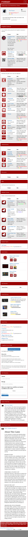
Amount (3, 376)
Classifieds (10, 163)
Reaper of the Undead (14, 256)
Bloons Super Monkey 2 (16, 304)
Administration (5, 144)
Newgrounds (10, 98)
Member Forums (5, 192)
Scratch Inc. (4, 328)
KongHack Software (6, 26)
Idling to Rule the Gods (6, 335)
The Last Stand (8, 405)
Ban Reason (4, 332)
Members (3, 522)
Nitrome (9, 114)
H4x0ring (4, 70)
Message (3, 381)
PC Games (10, 130)
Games (24, 522)
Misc (3, 181)
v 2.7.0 (16, 529)
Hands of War (14, 311)
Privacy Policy (3, 528)
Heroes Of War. (13, 271)
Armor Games (11, 103)
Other (9, 136)
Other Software (11, 52)
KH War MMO (11, 58)
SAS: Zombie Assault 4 (11, 428)
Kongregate (10, 78)
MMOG (9, 125)
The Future (12, 10)
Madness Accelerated (14, 263)
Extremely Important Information (10, 153)
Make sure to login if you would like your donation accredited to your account (12, 388)
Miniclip (9, 108)
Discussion (4, 172)
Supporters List (5, 393)
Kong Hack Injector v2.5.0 (14, 349)
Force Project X (11, 201)
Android (9, 93)
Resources (10, 120)
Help (9, 158)
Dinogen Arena (5, 338)
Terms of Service (10, 528)
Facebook (10, 88)
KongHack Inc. (10, 529)
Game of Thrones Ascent (16, 297)
